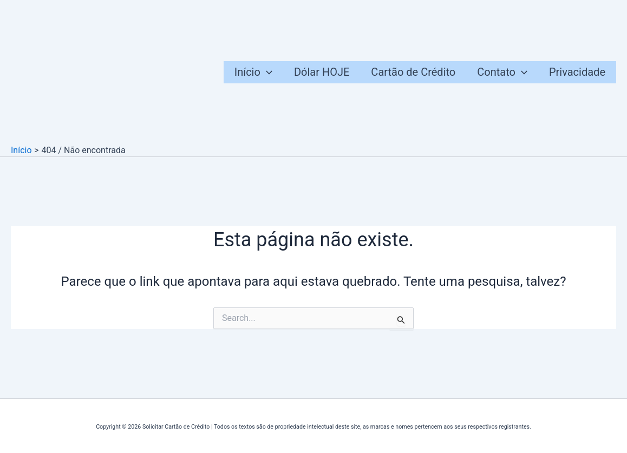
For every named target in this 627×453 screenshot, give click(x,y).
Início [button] (253, 72)
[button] (266, 72)
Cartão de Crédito (413, 71)
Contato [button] (502, 72)
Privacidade (577, 71)
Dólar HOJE (321, 71)
